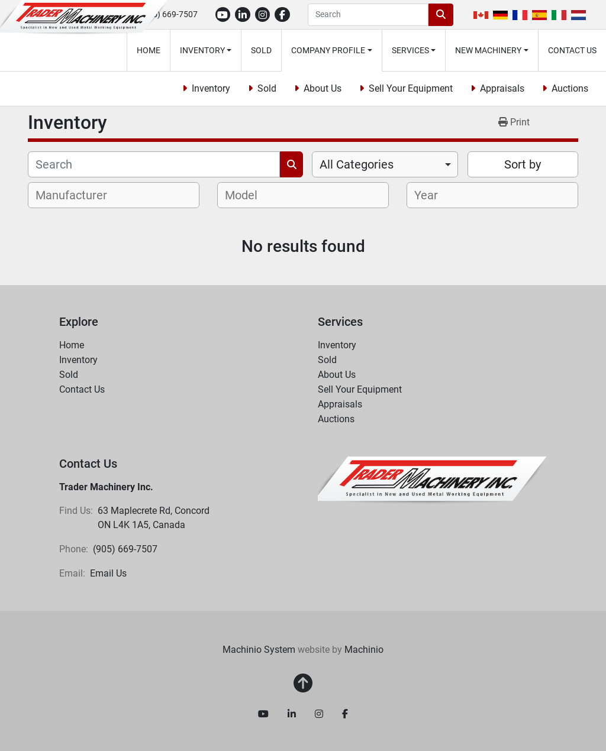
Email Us (108, 573)
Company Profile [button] (328, 50)
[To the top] (303, 683)
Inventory (202, 50)
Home (148, 50)
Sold (261, 50)
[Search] (368, 15)
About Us (322, 88)
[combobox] (385, 164)
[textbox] (78, 195)
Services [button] (410, 50)
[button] (205, 50)
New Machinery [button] (488, 50)
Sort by (522, 164)
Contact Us (572, 50)
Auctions (570, 88)
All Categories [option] (357, 164)
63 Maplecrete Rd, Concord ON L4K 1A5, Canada (155, 517)
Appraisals (502, 88)
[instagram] (262, 14)
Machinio (363, 649)
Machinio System (259, 649)
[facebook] (282, 14)
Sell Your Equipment (411, 88)
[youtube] (223, 14)
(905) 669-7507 (169, 14)
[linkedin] (242, 14)
